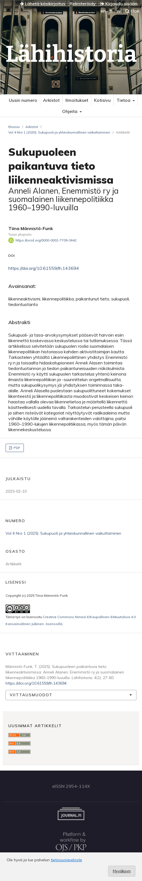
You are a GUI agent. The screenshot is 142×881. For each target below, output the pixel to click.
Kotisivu (102, 100)
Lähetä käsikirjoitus (42, 3)
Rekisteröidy (83, 3)
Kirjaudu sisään (118, 3)
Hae (132, 11)
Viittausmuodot (31, 694)
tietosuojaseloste (66, 859)
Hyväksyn (122, 870)
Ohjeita (70, 111)
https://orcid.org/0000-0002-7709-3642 (46, 240)
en (103, 11)
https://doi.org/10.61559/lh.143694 (43, 268)
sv (118, 11)
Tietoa (123, 100)
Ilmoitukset (76, 100)
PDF (16, 448)
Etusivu (14, 127)
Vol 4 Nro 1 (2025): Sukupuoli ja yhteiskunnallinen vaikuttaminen (59, 132)
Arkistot (51, 100)
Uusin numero (23, 100)
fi (111, 11)
